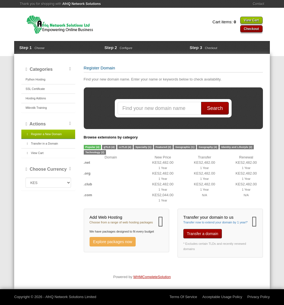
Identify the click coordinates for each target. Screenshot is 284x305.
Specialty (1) (143, 146)
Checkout (251, 29)
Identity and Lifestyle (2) (236, 146)
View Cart (251, 20)
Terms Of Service (183, 297)
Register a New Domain (44, 134)
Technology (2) (94, 152)
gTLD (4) (109, 146)
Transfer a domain (202, 233)
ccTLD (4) (125, 146)
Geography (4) (208, 146)
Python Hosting (35, 79)
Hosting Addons (36, 98)
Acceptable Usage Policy (222, 297)
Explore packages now (112, 242)
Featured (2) (163, 146)
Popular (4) (92, 146)
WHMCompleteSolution (152, 277)
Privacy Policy (258, 297)
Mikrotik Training (36, 107)
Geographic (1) (184, 146)
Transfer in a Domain (42, 143)
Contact (258, 4)
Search (215, 108)
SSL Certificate (35, 88)
